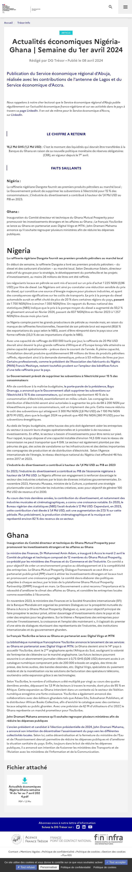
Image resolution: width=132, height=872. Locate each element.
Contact (13, 851)
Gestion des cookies (113, 851)
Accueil (8, 22)
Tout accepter (116, 862)
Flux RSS (67, 855)
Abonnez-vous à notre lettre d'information (67, 822)
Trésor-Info (23, 22)
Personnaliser (48, 867)
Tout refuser (26, 867)
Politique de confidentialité (58, 851)
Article (66, 32)
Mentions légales (30, 851)
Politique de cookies (88, 851)
